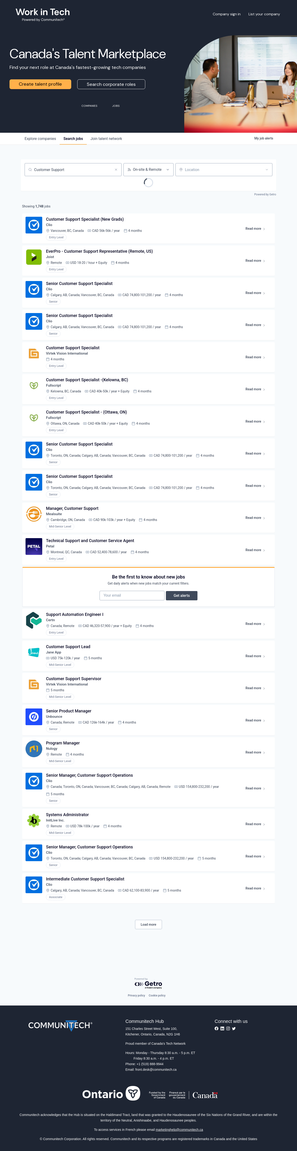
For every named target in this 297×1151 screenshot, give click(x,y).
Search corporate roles (111, 84)
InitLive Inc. (55, 837)
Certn (50, 632)
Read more (257, 230)
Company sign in (227, 14)
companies (40, 138)
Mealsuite (54, 522)
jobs (73, 138)
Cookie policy (157, 995)
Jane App (54, 665)
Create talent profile (40, 84)
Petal (50, 555)
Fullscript (54, 390)
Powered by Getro (265, 194)
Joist (50, 258)
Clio (49, 225)
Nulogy (52, 763)
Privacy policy (136, 995)
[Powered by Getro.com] (148, 983)
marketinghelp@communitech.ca (179, 1130)
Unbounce (54, 730)
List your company (264, 14)
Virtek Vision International (68, 357)
